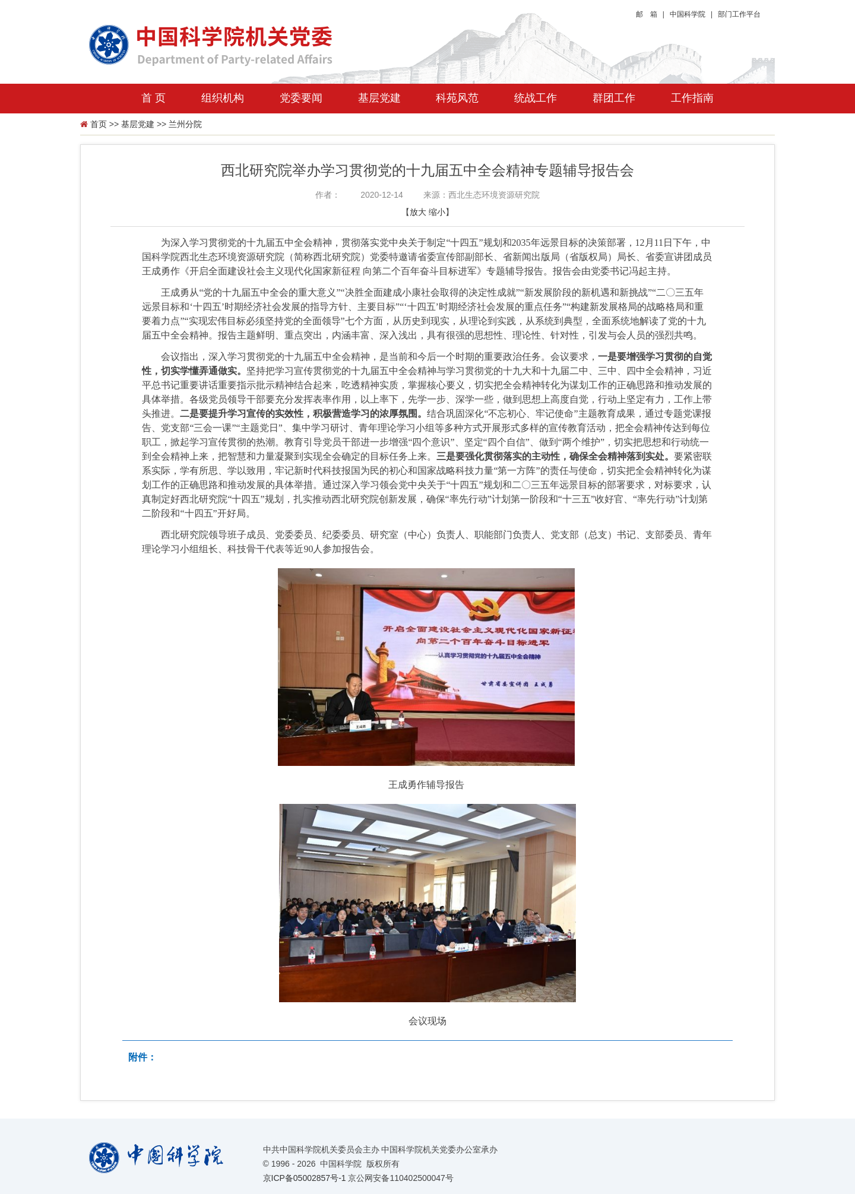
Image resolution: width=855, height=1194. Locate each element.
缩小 (437, 212)
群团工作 (614, 98)
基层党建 (379, 98)
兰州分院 (185, 124)
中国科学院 (687, 14)
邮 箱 (646, 14)
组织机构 (222, 98)
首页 (98, 124)
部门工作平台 (739, 14)
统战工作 (535, 98)
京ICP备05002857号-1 (304, 1178)
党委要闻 (301, 98)
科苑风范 (457, 98)
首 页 (153, 98)
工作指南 (692, 98)
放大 (418, 212)
